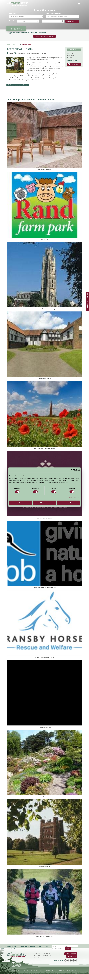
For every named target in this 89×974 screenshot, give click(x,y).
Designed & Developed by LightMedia (67, 970)
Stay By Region (36, 955)
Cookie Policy (34, 970)
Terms (41, 970)
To (40, 21)
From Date (12, 21)
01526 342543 (72, 60)
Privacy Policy (25, 970)
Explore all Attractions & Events (17, 85)
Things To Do (15, 44)
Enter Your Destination (53, 13)
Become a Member (71, 953)
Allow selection (44, 503)
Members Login (72, 956)
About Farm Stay (47, 955)
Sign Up (68, 948)
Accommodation (36, 953)
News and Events (47, 953)
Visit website (73, 64)
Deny (20, 503)
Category (12, 13)
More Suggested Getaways (44, 36)
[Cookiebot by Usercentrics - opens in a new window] (73, 470)
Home (8, 44)
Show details (73, 497)
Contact (48, 970)
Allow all (68, 503)
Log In (53, 970)
